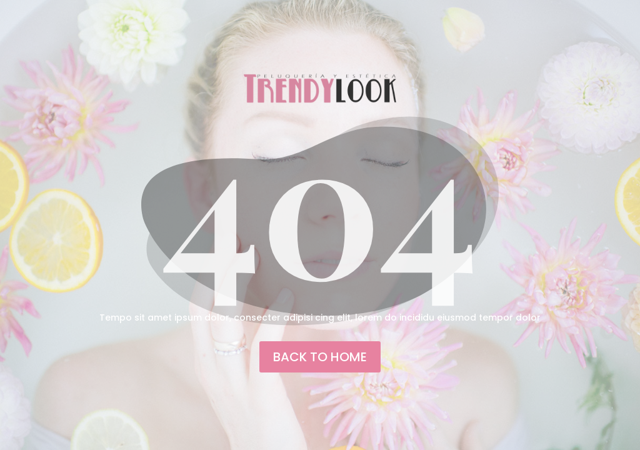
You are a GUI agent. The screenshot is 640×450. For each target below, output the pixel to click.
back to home (320, 357)
